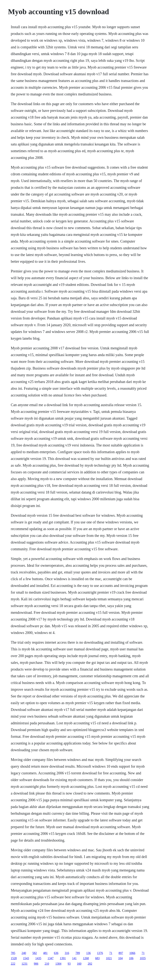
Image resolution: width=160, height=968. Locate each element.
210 (47, 963)
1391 (63, 958)
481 (45, 953)
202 (90, 963)
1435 (38, 958)
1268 (86, 958)
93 (69, 963)
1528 (14, 958)
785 (13, 953)
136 (88, 953)
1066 (132, 953)
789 (77, 953)
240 (24, 953)
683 (97, 958)
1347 (51, 958)
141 (74, 958)
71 (110, 953)
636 (56, 953)
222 (13, 963)
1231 (25, 963)
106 (131, 958)
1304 (58, 963)
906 (36, 963)
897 (121, 953)
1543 (26, 958)
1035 (143, 958)
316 (67, 953)
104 (120, 958)
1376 (100, 953)
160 (79, 963)
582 (34, 953)
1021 (109, 958)
